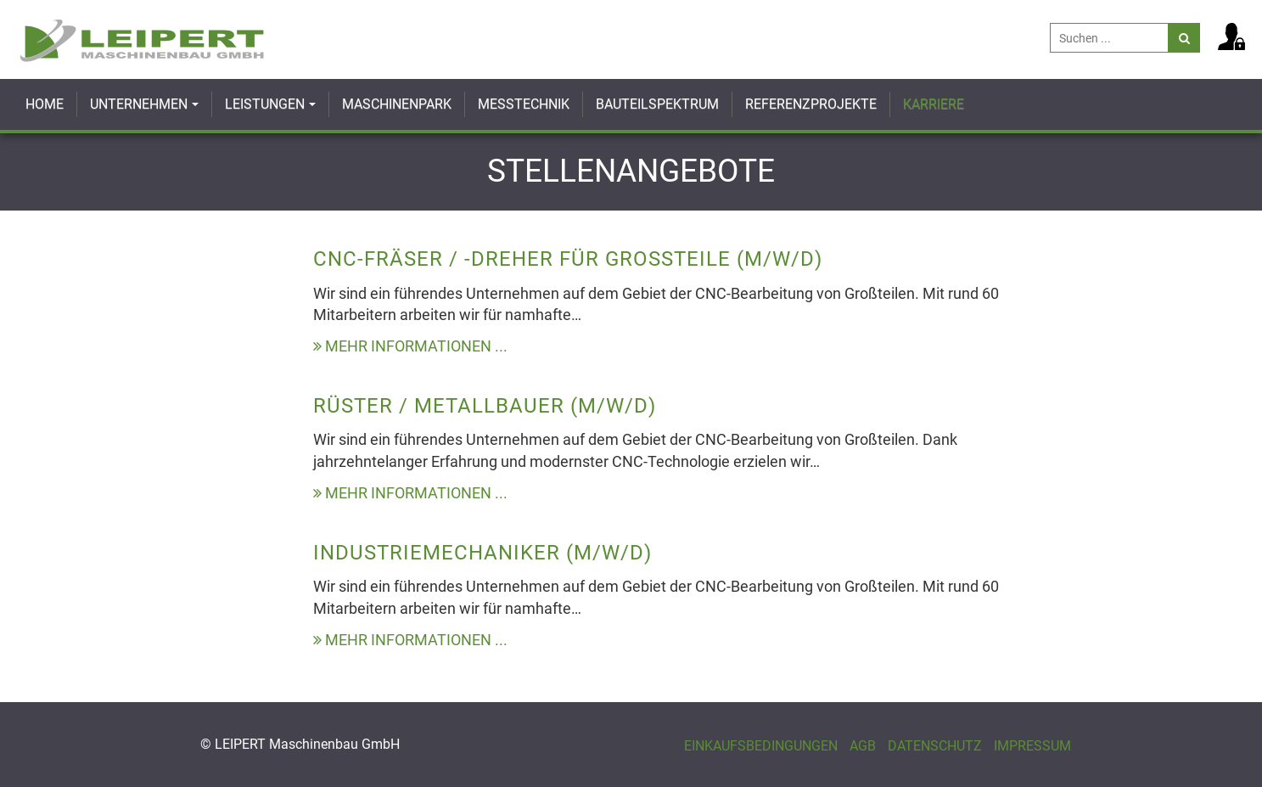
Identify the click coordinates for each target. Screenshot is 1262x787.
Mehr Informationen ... (410, 346)
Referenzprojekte (811, 104)
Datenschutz (935, 746)
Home (44, 104)
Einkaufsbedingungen (761, 746)
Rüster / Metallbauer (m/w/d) (484, 406)
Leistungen (265, 104)
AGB (863, 746)
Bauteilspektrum (657, 104)
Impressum (1032, 746)
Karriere (933, 104)
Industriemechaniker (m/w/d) (482, 553)
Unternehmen (139, 104)
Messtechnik (523, 104)
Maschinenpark (397, 104)
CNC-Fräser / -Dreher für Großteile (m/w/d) (567, 259)
